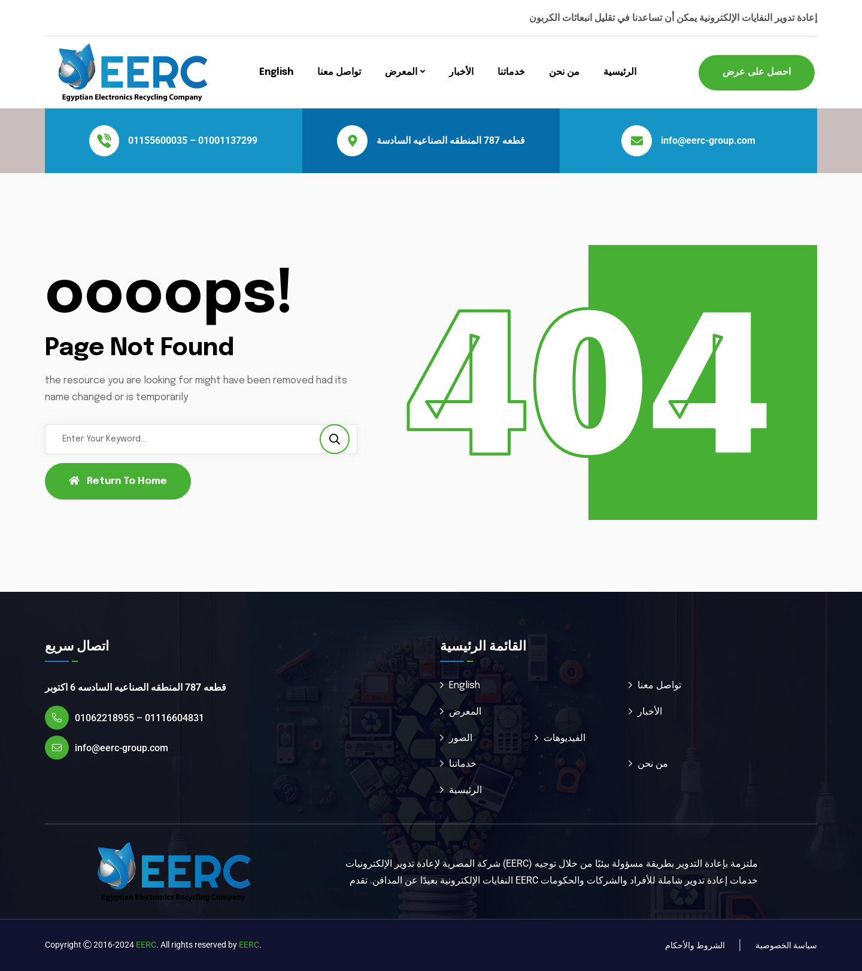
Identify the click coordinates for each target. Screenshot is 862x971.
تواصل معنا (339, 72)
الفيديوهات (564, 738)
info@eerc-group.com (708, 140)
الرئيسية (619, 72)
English (276, 72)
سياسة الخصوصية (786, 945)
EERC (146, 944)
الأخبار (461, 72)
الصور (460, 738)
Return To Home (118, 481)
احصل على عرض (757, 72)
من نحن (564, 72)
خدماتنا (511, 72)
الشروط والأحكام (695, 945)
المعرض (401, 72)
